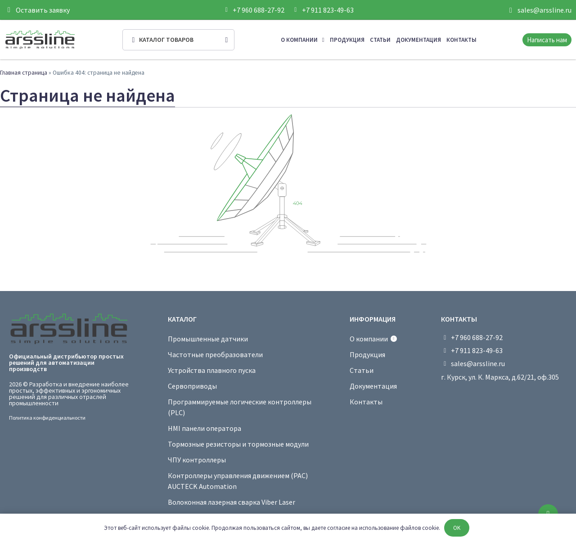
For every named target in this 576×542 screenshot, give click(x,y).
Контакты (461, 40)
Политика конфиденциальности (47, 417)
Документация (418, 40)
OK (456, 528)
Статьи (380, 40)
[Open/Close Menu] (178, 39)
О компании (302, 39)
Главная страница (23, 72)
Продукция (347, 40)
